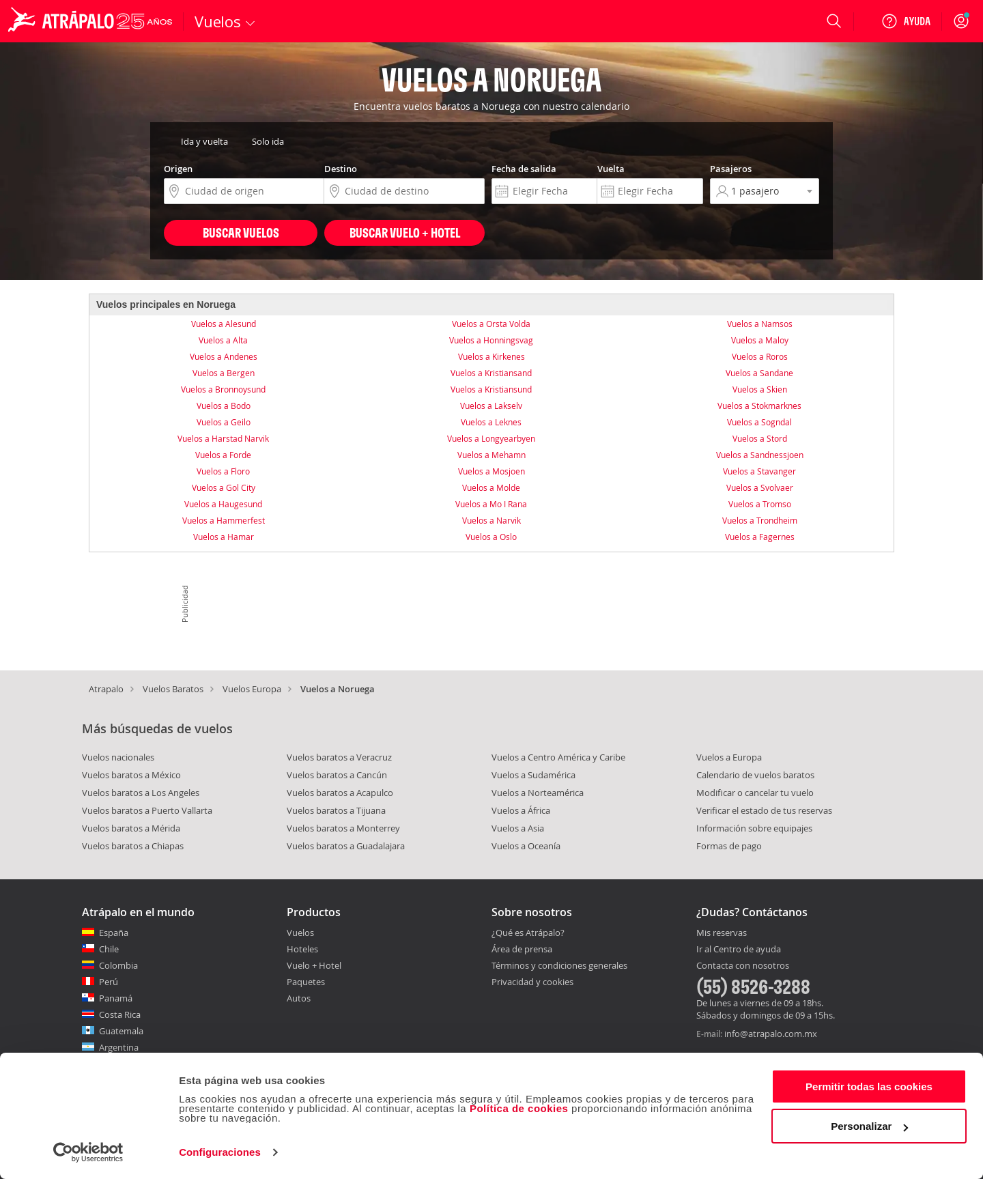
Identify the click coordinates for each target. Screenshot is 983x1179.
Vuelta (611, 168)
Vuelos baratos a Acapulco (340, 792)
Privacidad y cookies (532, 982)
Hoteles (302, 949)
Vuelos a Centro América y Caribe (558, 757)
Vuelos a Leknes (491, 421)
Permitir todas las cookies (869, 1086)
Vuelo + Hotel (314, 965)
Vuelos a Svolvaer (759, 487)
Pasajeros (731, 168)
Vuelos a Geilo (224, 421)
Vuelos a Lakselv (491, 405)
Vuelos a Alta (223, 340)
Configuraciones (220, 1152)
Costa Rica (120, 1014)
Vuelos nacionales (118, 757)
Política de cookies (519, 1108)
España (113, 932)
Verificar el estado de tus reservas (764, 810)
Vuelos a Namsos (760, 323)
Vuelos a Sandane (759, 372)
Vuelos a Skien (759, 389)
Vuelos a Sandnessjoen (759, 454)
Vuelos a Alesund (223, 323)
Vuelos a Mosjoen (491, 471)
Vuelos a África (521, 810)
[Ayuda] (905, 21)
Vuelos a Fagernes (760, 536)
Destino (340, 168)
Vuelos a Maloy (759, 340)
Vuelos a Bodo (224, 405)
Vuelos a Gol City (223, 487)
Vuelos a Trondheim (759, 520)
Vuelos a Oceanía (526, 846)
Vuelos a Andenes (223, 356)
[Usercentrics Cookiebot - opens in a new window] (88, 1152)
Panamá (115, 998)
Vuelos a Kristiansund (491, 389)
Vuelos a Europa (729, 757)
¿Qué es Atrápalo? (528, 932)
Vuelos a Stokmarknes (759, 405)
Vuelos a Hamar (223, 536)
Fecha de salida (524, 168)
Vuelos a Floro (223, 471)
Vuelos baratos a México (131, 775)
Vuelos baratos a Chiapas (133, 846)
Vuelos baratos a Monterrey (343, 828)
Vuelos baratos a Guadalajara (346, 846)
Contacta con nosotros (742, 966)
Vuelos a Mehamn (491, 454)
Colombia (118, 965)
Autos (299, 998)
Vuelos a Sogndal (759, 421)
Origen (178, 168)
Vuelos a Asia (518, 828)
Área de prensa (522, 949)
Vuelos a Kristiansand (491, 372)
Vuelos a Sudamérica (533, 775)
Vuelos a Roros (760, 356)
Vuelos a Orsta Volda (491, 323)
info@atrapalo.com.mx (770, 1033)
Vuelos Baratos (173, 689)
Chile (109, 949)
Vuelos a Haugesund (223, 503)
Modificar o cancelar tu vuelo (755, 792)
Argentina (119, 1047)
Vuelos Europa (252, 689)
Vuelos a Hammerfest (223, 520)
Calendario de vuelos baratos (755, 775)
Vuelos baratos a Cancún (337, 775)
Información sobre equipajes (754, 828)
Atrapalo (106, 689)
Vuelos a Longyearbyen (491, 438)
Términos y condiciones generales (559, 965)
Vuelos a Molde (491, 487)
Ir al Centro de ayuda (738, 949)
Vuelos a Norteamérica (538, 792)
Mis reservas (721, 933)
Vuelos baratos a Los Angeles (140, 792)
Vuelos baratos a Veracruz (339, 757)
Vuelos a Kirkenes (491, 356)
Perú (108, 982)
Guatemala (121, 1031)
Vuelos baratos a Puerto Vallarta (147, 810)
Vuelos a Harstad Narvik (223, 438)
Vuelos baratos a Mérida (131, 828)
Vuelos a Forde (223, 454)
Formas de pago (729, 846)
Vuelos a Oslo (491, 536)
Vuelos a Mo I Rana (491, 503)
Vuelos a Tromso (759, 503)
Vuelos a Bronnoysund (223, 389)
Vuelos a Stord (759, 438)
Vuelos (300, 932)
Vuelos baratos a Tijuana (336, 810)
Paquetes (306, 982)
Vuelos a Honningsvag (491, 340)
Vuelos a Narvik (491, 520)
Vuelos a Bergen (224, 372)
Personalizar (869, 1126)
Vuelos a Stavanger (759, 471)
